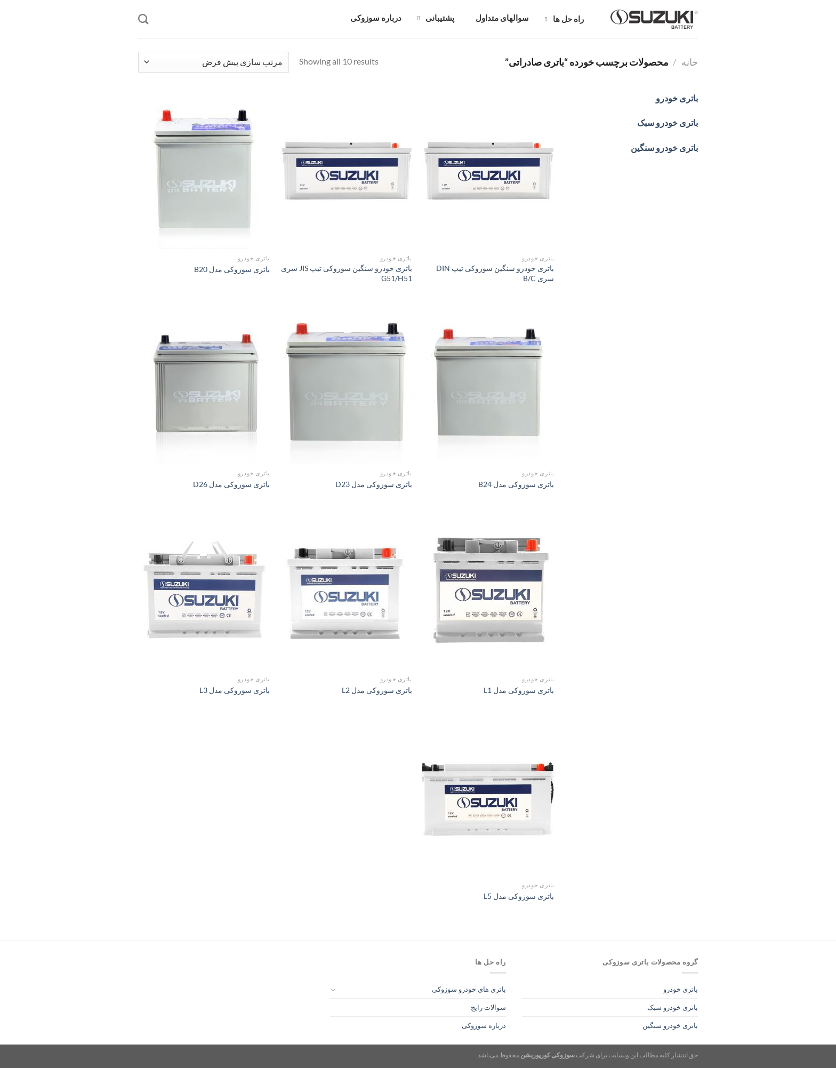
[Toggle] (333, 989)
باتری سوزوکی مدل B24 (516, 484)
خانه (689, 62)
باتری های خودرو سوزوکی (469, 989)
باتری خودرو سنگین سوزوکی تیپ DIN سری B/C (495, 273)
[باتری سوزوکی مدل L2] (346, 591)
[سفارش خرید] (213, 62)
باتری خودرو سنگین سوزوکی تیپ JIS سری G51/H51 (346, 273)
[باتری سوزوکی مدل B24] (488, 385)
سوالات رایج (488, 1007)
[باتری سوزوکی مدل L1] (488, 591)
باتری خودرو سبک (672, 1007)
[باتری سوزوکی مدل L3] (204, 591)
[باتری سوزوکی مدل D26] (204, 385)
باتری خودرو (680, 989)
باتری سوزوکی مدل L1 (519, 690)
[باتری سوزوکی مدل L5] (488, 797)
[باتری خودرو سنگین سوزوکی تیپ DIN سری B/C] (488, 170)
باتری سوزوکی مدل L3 (234, 690)
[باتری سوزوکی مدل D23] (346, 385)
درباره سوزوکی (484, 1025)
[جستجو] (143, 18)
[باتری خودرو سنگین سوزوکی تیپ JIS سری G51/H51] (346, 170)
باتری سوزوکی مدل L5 (519, 895)
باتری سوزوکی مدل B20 (232, 269)
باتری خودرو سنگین (670, 1025)
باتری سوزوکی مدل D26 (231, 484)
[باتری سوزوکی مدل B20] (204, 170)
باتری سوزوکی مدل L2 (377, 690)
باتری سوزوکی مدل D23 (373, 484)
